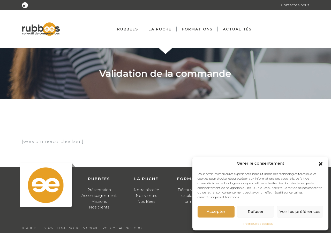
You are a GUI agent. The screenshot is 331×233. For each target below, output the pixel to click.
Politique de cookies (258, 224)
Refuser (256, 211)
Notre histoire (146, 189)
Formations (199, 29)
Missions (99, 201)
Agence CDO (134, 228)
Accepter (216, 211)
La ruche (161, 29)
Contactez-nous (294, 5)
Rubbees (129, 29)
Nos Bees (146, 201)
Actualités (239, 29)
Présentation (99, 189)
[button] (320, 163)
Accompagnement (99, 195)
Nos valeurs (146, 195)
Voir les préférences (300, 211)
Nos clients (99, 207)
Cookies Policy (103, 228)
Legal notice (70, 228)
